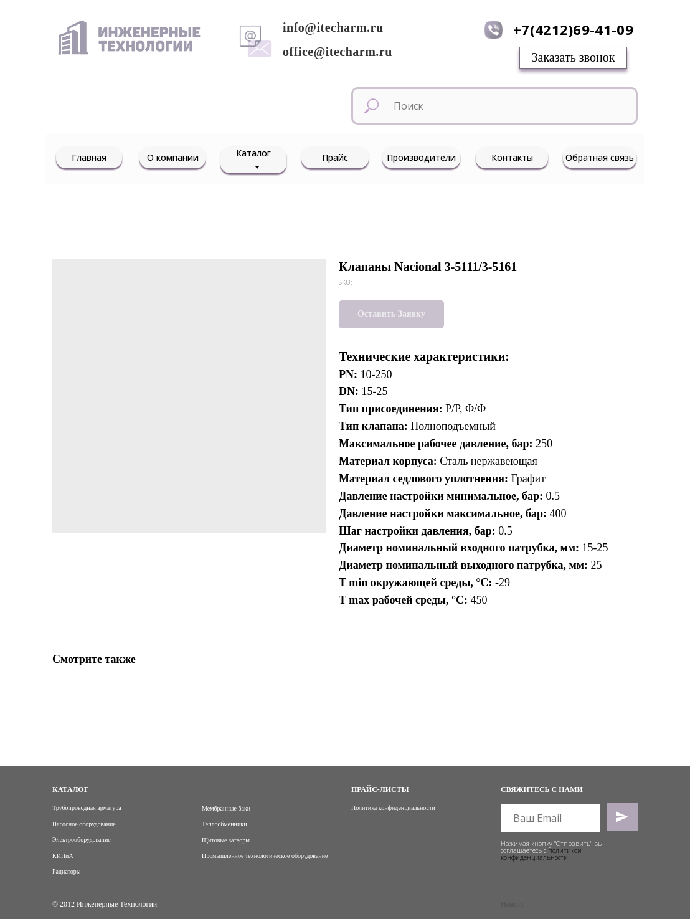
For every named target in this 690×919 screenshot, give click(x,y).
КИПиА (62, 855)
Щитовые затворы (226, 840)
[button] (573, 58)
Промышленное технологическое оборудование (265, 855)
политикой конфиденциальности (541, 854)
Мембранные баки (226, 808)
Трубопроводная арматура (86, 807)
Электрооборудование (81, 839)
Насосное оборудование (84, 824)
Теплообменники (224, 824)
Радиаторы (66, 871)
